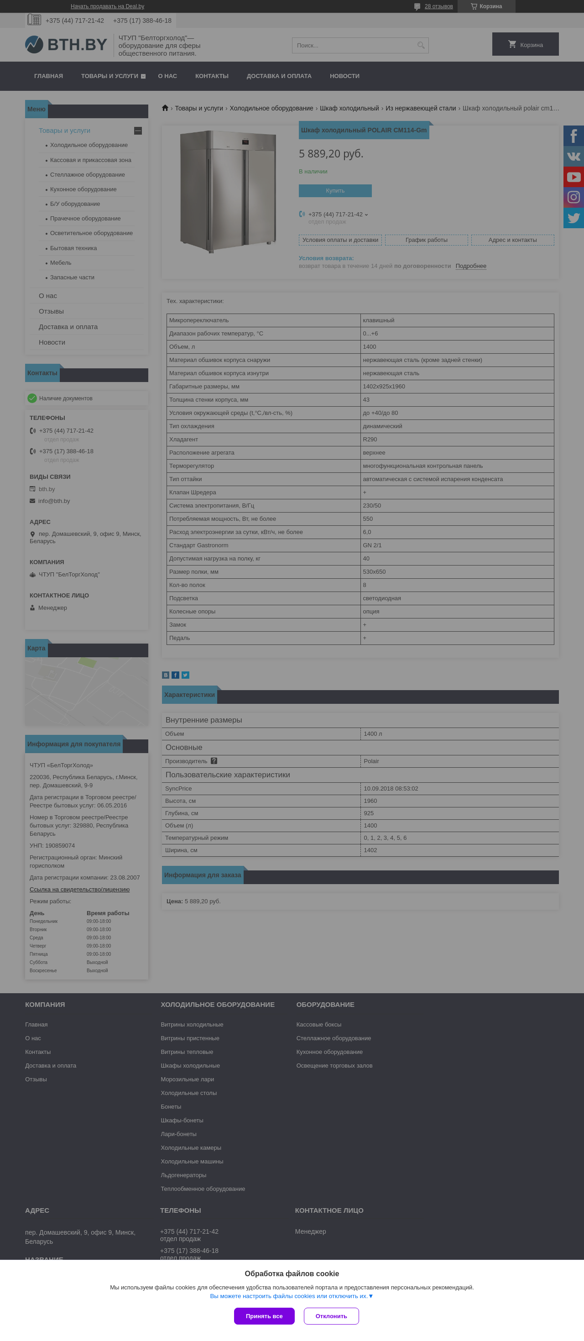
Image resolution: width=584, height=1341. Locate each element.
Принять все (264, 1316)
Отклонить (331, 1316)
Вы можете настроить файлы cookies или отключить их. (289, 1296)
